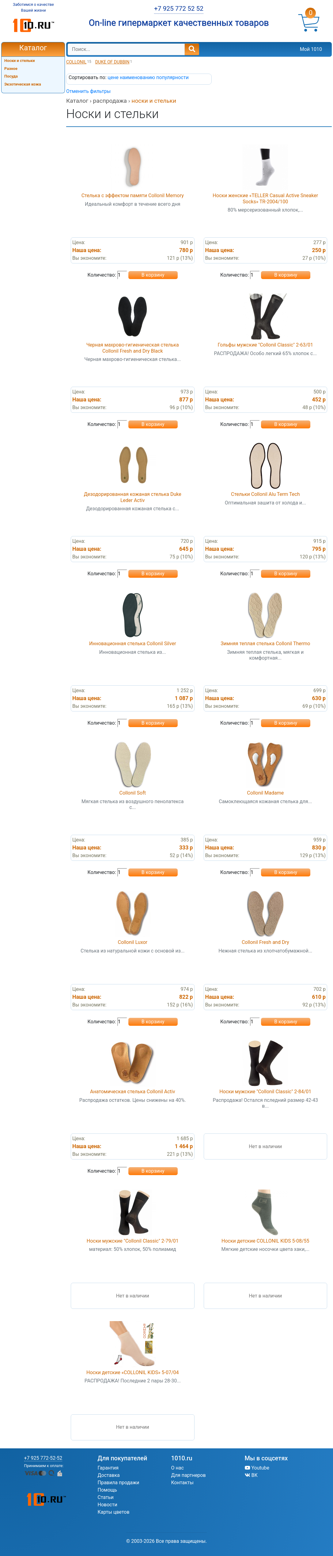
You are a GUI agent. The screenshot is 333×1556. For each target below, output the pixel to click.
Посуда (11, 76)
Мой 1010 (311, 49)
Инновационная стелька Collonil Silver (132, 643)
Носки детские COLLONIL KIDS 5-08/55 (265, 1241)
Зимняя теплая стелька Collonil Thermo (265, 643)
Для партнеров (188, 1475)
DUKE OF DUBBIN (112, 62)
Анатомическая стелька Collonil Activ (132, 1091)
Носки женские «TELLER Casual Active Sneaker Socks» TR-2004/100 (265, 198)
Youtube (257, 1468)
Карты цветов (114, 1512)
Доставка (109, 1475)
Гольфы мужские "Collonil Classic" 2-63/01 (265, 345)
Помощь (107, 1490)
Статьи (106, 1497)
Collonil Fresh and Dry (265, 942)
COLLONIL (76, 62)
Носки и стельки (19, 60)
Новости (107, 1505)
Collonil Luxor (132, 942)
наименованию (138, 77)
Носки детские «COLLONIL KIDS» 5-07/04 (132, 1372)
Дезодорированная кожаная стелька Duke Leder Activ (132, 497)
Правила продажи (118, 1482)
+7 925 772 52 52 (178, 8)
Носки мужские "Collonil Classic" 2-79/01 (133, 1241)
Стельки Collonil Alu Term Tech (265, 494)
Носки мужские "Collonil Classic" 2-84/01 (265, 1091)
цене (114, 77)
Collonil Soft (132, 793)
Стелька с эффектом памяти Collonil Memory (132, 195)
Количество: (102, 275)
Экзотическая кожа (22, 84)
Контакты (182, 1482)
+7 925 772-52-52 (43, 1458)
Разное (10, 68)
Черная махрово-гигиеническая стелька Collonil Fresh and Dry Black (132, 348)
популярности (172, 77)
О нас (177, 1468)
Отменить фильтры (88, 91)
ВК (251, 1475)
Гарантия (108, 1468)
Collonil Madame (265, 793)
